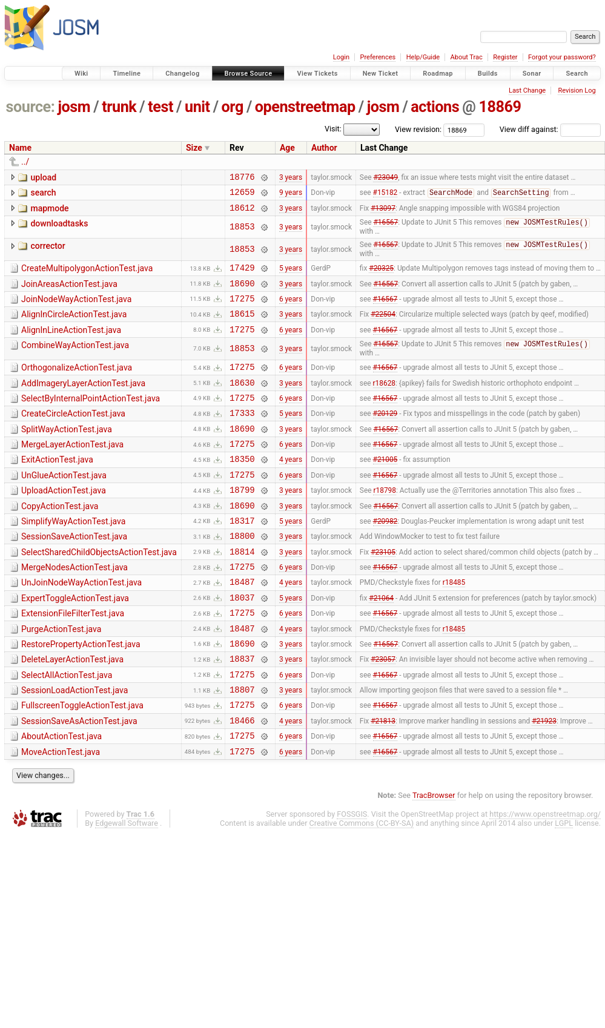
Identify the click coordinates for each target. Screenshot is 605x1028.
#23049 (385, 178)
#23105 (383, 591)
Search (577, 73)
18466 (242, 780)
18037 (242, 642)
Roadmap (438, 73)
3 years (290, 178)
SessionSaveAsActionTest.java (79, 779)
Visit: (333, 128)
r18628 (384, 402)
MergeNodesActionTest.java (74, 607)
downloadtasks (59, 229)
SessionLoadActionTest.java (74, 745)
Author (324, 148)
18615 (242, 327)
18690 (242, 293)
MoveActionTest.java (60, 814)
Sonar (532, 73)
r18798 (384, 522)
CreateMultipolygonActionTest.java (87, 275)
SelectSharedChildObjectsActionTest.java (99, 590)
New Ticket (380, 73)
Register (505, 57)
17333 (242, 436)
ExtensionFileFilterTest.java (72, 659)
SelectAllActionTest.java (66, 728)
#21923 (544, 780)
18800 (242, 573)
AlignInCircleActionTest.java (74, 326)
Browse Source (249, 73)
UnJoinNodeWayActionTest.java (81, 624)
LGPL (564, 886)
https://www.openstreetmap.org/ (545, 877)
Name (20, 148)
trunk (119, 107)
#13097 (383, 212)
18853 (242, 233)
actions (435, 107)
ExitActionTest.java (57, 487)
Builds (488, 73)
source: (30, 107)
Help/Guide (423, 57)
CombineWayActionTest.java (75, 361)
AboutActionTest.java (61, 796)
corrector (47, 252)
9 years (290, 195)
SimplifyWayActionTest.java (73, 556)
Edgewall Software (126, 886)
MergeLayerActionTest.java (72, 470)
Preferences (377, 57)
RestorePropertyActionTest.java (81, 693)
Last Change (527, 90)
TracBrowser (433, 858)
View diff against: (550, 129)
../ (25, 161)
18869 (499, 107)
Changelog (182, 73)
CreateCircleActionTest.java (73, 435)
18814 (242, 591)
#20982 (385, 556)
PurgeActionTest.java (61, 676)
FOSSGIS (352, 877)
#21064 (381, 642)
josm (74, 107)
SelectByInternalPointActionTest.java (90, 418)
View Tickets (317, 73)
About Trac (467, 57)
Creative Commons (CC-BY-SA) (361, 886)
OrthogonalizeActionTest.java (76, 384)
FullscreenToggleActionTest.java (82, 761)
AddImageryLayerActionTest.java (83, 401)
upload (43, 177)
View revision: (418, 129)
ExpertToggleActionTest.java (75, 642)
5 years (290, 276)
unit (197, 107)
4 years (290, 488)
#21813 (383, 780)
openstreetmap (305, 107)
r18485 (454, 625)
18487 (242, 625)
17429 (242, 276)
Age (287, 148)
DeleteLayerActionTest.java (72, 710)
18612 (242, 213)
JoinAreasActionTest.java (69, 292)
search (43, 194)
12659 (242, 195)
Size (194, 148)
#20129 (385, 436)
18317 (242, 556)
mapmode (49, 212)
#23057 (383, 711)
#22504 (383, 327)
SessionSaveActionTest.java (74, 573)
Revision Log (576, 90)
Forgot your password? (562, 57)
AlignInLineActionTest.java (71, 344)
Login (341, 57)
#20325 (381, 276)
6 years (290, 310)
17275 (242, 310)
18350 (242, 487)
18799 (242, 522)
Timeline (127, 73)
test (160, 107)
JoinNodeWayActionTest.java (76, 309)
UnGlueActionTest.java (64, 504)
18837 (242, 711)
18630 (242, 402)
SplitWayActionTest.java (66, 453)
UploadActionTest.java (63, 521)
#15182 (385, 196)
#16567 (385, 229)
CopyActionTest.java (59, 539)
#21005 (385, 488)
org (232, 107)
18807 (242, 745)
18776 (242, 178)
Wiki (81, 73)
